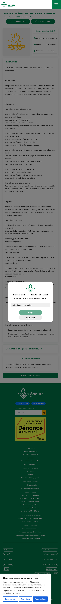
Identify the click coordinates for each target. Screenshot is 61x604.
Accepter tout (40, 599)
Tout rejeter (25, 599)
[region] (25, 589)
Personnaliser (10, 599)
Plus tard (30, 317)
